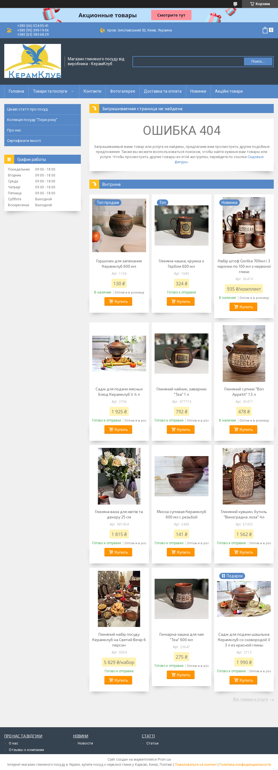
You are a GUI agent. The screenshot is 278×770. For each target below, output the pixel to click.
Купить (121, 301)
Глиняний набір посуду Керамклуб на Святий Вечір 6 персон (119, 639)
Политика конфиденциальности (245, 765)
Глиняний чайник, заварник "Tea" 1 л (182, 391)
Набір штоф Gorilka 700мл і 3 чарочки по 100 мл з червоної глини (244, 266)
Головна (16, 91)
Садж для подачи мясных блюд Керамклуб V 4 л (119, 391)
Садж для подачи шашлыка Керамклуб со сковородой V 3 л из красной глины (244, 639)
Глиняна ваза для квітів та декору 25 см (119, 514)
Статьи (152, 743)
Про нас (14, 130)
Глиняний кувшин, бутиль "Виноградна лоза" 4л (244, 514)
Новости (85, 743)
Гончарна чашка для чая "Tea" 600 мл (181, 637)
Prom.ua (164, 760)
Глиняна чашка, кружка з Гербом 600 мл (181, 263)
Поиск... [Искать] (258, 61)
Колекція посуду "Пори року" (32, 120)
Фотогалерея (122, 91)
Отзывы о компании (26, 750)
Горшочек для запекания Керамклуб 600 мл (119, 263)
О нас (13, 743)
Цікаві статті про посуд (27, 109)
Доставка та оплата (163, 91)
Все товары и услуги (250, 699)
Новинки (198, 91)
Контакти (92, 91)
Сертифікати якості (24, 141)
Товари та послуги (50, 91)
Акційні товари (229, 91)
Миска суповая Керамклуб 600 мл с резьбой (181, 514)
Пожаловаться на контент (196, 765)
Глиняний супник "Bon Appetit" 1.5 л (244, 391)
